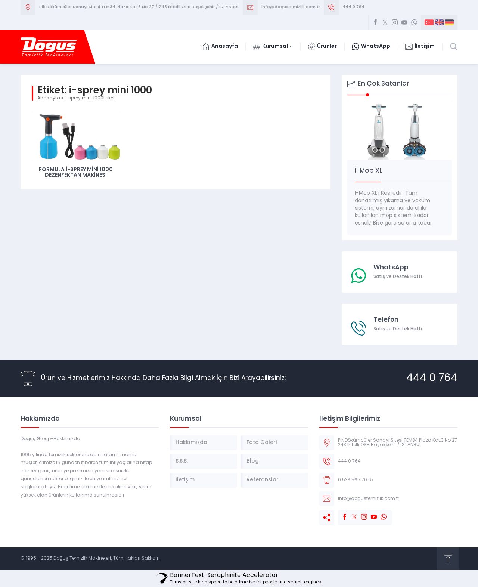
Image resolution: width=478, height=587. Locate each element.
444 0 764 (353, 7)
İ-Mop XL (368, 171)
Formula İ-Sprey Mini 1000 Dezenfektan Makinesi (76, 172)
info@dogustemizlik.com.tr (290, 7)
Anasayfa (48, 98)
